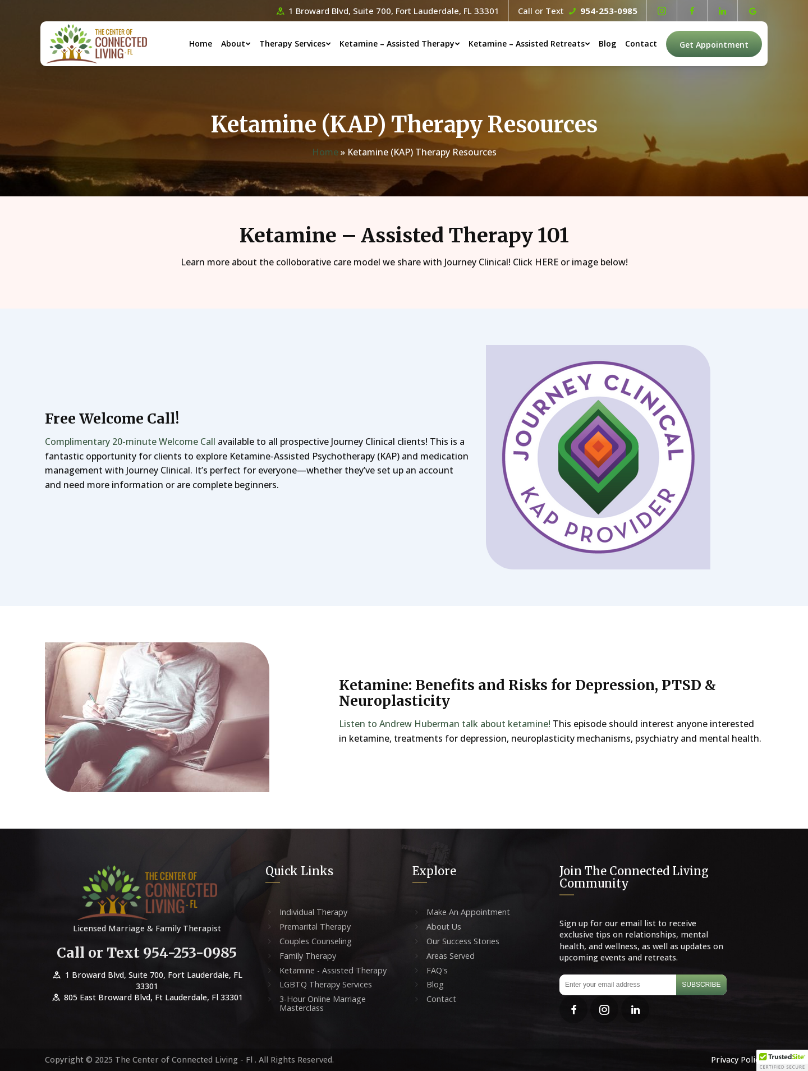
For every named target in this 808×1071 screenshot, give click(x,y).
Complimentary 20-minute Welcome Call (131, 441)
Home (200, 43)
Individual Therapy (313, 912)
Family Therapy (307, 956)
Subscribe (701, 985)
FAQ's (437, 970)
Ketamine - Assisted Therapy (333, 970)
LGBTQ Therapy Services (325, 984)
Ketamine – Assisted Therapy (396, 43)
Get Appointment (714, 44)
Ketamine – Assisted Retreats (527, 43)
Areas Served (450, 956)
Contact (641, 43)
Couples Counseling (315, 941)
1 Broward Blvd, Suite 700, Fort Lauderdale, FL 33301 (386, 10)
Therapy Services (292, 43)
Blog (607, 43)
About (233, 43)
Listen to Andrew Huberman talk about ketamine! (446, 724)
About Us (443, 926)
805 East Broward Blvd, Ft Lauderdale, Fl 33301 (146, 997)
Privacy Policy (737, 1059)
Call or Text (577, 10)
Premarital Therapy (315, 926)
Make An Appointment (468, 912)
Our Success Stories (462, 941)
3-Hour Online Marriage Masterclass (322, 1004)
